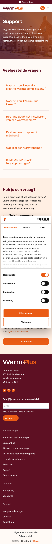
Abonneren (10, 418)
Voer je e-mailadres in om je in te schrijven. (19, 412)
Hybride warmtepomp (14, 459)
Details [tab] (26, 227)
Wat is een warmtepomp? (16, 437)
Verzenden (26, 341)
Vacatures (8, 496)
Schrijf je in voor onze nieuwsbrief (21, 399)
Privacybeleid (26, 536)
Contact (7, 516)
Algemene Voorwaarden (26, 532)
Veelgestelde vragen (13, 511)
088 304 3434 (10, 381)
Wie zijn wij (8, 490)
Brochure (7, 464)
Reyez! (36, 541)
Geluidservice (10, 475)
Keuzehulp (8, 522)
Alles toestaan (26, 313)
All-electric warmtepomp (16, 448)
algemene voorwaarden (17, 331)
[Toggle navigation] (48, 8)
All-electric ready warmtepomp (19, 453)
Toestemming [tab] (10, 227)
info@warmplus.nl (12, 378)
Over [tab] (42, 227)
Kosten (6, 470)
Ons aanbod (9, 443)
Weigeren (26, 322)
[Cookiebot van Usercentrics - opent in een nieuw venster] (37, 219)
